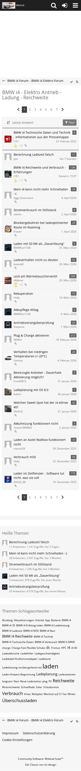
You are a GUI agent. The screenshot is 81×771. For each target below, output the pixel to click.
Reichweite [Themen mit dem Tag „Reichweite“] (63, 681)
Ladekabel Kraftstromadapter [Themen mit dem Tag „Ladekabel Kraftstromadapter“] (20, 659)
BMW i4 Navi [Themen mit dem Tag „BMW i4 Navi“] (47, 631)
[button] (53, 5)
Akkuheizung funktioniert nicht (36, 423)
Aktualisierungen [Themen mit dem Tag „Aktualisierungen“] (24, 620)
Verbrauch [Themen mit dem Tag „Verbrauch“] (12, 693)
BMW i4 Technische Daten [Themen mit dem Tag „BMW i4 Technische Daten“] (18, 642)
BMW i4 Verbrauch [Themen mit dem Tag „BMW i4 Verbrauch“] (46, 642)
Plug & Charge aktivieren (31, 335)
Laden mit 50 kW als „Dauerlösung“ (39, 244)
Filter (70, 122)
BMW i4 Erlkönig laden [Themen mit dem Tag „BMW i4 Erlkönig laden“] (29, 625)
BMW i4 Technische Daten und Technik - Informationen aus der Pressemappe (42, 134)
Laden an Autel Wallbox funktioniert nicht (40, 442)
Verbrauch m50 (25, 457)
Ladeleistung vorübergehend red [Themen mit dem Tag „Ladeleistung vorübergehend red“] (21, 667)
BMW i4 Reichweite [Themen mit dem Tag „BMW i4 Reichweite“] (17, 636)
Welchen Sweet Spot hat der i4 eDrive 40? (41, 405)
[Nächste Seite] (63, 109)
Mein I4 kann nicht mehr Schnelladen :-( (41, 191)
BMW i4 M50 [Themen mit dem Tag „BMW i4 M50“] (31, 631)
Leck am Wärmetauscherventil (35, 276)
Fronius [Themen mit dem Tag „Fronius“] (55, 648)
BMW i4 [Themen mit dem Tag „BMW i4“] (66, 620)
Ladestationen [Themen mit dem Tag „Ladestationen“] (67, 674)
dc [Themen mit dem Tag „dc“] (48, 647)
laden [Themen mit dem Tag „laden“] (50, 666)
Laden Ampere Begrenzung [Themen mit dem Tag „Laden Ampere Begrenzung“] (18, 674)
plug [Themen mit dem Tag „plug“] (45, 681)
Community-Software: (40, 759)
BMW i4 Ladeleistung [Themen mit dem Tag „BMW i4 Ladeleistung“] (57, 625)
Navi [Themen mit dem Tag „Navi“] (16, 681)
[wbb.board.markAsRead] (71, 82)
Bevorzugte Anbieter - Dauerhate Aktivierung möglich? (37, 374)
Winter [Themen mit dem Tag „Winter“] (72, 694)
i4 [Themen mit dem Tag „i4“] (68, 647)
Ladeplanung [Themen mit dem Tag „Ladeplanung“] (46, 674)
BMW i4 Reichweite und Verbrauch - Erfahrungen (40, 169)
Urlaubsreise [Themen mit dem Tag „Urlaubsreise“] (51, 687)
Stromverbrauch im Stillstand (35, 210)
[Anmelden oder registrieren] (64, 5)
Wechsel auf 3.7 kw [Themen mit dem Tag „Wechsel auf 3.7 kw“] (55, 694)
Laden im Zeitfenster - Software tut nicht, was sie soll (39, 475)
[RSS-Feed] (77, 82)
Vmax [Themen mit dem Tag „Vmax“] (27, 694)
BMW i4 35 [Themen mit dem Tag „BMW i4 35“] (8, 625)
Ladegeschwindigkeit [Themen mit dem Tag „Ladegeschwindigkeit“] (47, 653)
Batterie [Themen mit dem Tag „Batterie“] (56, 620)
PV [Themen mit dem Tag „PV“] (50, 681)
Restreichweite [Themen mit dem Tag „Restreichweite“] (11, 687)
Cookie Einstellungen (17, 740)
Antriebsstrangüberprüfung (34, 323)
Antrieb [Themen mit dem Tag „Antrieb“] (39, 620)
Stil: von (40, 764)
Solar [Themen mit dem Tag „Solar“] (39, 687)
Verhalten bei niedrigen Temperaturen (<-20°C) (31, 354)
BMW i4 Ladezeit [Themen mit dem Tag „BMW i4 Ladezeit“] (12, 631)
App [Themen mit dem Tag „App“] (47, 620)
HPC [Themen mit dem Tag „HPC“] (63, 648)
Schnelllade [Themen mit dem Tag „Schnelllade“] (28, 687)
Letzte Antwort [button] (22, 122)
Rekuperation (23, 293)
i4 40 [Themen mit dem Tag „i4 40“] (74, 648)
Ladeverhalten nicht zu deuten (36, 260)
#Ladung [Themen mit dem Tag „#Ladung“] (7, 620)
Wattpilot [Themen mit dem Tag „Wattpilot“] (37, 694)
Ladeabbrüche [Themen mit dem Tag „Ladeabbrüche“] (10, 653)
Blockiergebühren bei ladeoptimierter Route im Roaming (41, 225)
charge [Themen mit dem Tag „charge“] (6, 648)
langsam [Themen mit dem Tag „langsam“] (7, 681)
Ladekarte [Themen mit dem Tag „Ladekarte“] (45, 659)
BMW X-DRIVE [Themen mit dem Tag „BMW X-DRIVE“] (66, 642)
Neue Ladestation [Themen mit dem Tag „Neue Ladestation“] (30, 681)
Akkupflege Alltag (26, 310)
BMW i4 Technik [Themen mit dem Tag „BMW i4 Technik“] (43, 636)
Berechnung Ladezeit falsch (34, 154)
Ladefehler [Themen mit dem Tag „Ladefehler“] (27, 653)
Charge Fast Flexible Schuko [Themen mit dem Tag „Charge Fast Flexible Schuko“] (28, 648)
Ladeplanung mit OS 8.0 (31, 390)
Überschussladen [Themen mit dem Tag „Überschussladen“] (19, 700)
